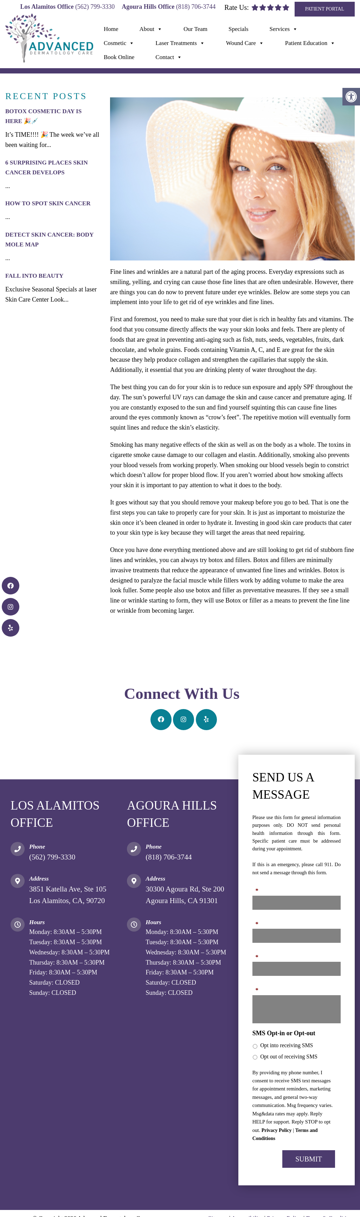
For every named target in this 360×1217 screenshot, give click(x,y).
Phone (260, 920)
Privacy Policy (277, 1130)
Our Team (195, 29)
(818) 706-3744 (196, 6)
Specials (239, 29)
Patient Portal (324, 9)
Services (284, 29)
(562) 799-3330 (95, 6)
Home (111, 29)
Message (263, 986)
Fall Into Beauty (34, 275)
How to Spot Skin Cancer (47, 203)
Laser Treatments (180, 43)
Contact (168, 57)
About (151, 29)
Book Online (119, 57)
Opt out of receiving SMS (288, 1057)
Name (260, 887)
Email (260, 953)
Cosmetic (119, 43)
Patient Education (310, 43)
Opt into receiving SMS (286, 1045)
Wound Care (245, 43)
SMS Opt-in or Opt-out (283, 1033)
